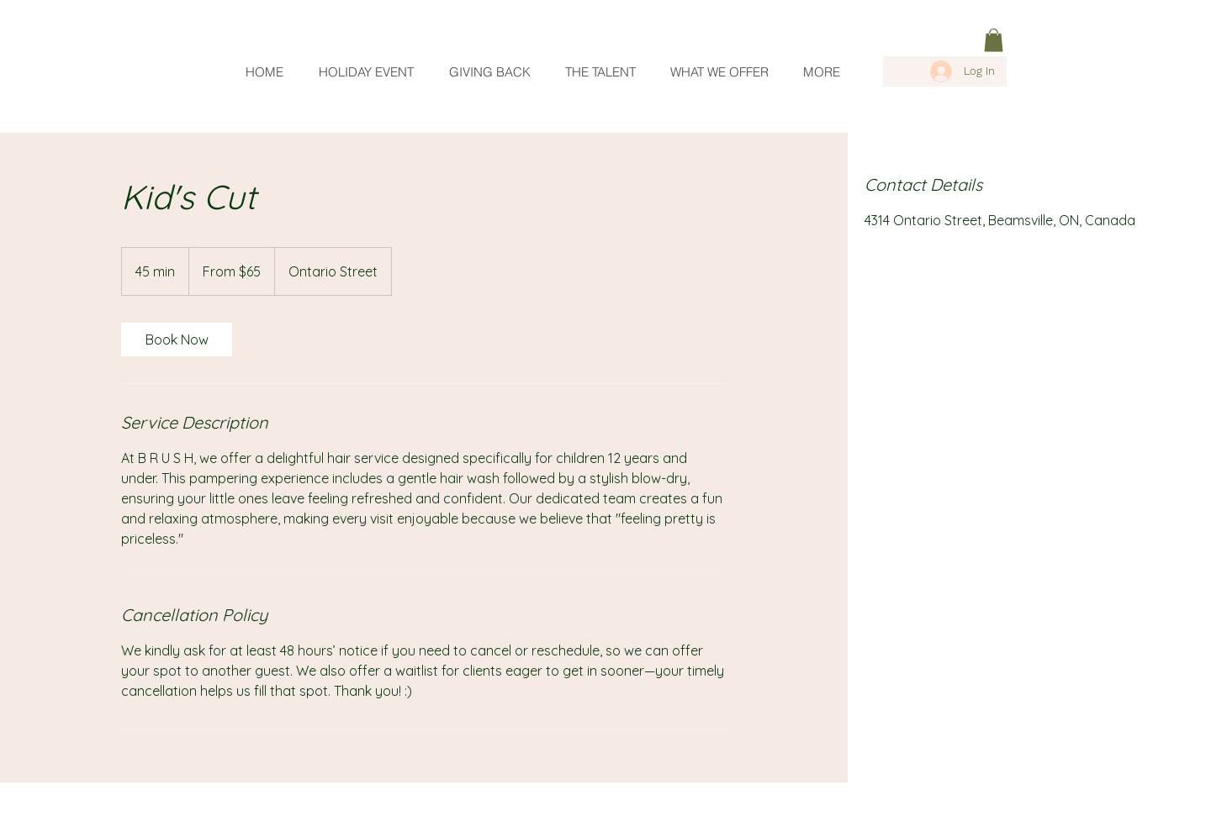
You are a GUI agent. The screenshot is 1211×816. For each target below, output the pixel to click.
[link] (993, 40)
